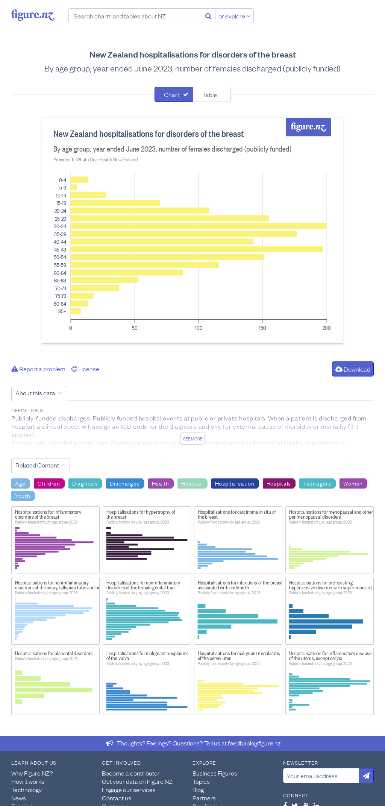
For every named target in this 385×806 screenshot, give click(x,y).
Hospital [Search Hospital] (192, 483)
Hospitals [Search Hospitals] (279, 483)
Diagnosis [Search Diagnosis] (85, 483)
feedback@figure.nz (254, 743)
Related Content (37, 465)
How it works (27, 781)
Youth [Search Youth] (22, 495)
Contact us (116, 798)
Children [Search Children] (49, 483)
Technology (26, 789)
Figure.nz (33, 15)
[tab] (174, 94)
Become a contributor (131, 773)
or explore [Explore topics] (234, 16)
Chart (171, 94)
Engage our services (129, 789)
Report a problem (38, 368)
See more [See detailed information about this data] (192, 438)
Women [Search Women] (353, 483)
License (85, 368)
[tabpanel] (192, 230)
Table (209, 94)
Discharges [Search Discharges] (124, 483)
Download (352, 369)
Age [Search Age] (20, 483)
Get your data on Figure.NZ (137, 781)
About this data (35, 393)
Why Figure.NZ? (32, 773)
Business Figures (214, 773)
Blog (198, 789)
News (18, 798)
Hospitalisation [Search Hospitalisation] (235, 483)
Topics (201, 781)
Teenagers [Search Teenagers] (317, 483)
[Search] (208, 15)
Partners (204, 798)
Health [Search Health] (160, 483)
